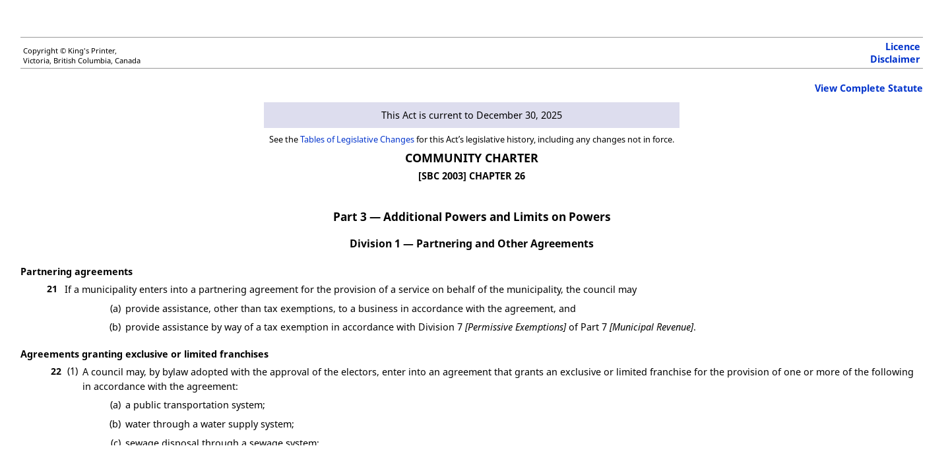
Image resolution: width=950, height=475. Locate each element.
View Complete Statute (869, 88)
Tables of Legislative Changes (357, 139)
